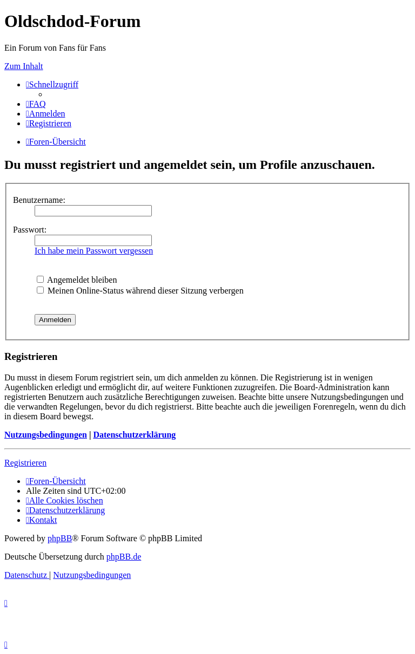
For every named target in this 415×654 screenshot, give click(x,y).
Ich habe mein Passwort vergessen (94, 250)
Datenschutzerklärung (134, 434)
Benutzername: (39, 200)
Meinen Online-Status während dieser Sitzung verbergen (140, 290)
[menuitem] (36, 103)
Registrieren (25, 462)
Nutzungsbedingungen (45, 434)
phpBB (60, 538)
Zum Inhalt (23, 66)
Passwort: (29, 229)
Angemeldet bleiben (77, 279)
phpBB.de (123, 556)
